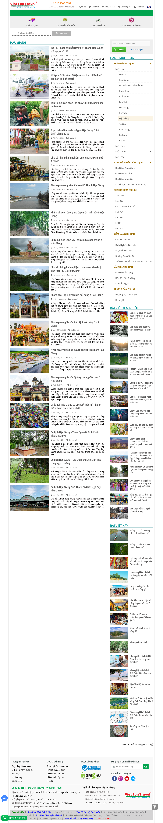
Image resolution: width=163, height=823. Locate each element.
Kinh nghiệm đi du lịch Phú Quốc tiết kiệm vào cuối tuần (140, 673)
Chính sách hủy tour (56, 777)
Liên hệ (50, 781)
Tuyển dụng (17, 777)
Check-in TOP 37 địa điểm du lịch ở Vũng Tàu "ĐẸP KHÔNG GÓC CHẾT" (141, 385)
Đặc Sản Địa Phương (125, 278)
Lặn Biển (119, 200)
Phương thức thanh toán (57, 766)
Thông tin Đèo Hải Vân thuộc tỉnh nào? (140, 546)
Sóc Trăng (124, 107)
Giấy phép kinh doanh (21, 766)
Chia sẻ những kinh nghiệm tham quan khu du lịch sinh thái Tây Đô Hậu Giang (77, 269)
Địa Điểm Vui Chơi (123, 173)
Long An (123, 74)
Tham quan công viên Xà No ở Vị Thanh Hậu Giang (77, 185)
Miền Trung (133, 151)
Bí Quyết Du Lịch (123, 250)
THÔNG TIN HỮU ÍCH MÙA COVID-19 (133, 261)
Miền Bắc (133, 156)
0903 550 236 (113, 795)
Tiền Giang (124, 79)
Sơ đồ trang (17, 781)
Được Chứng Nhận (90, 761)
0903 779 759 (98, 795)
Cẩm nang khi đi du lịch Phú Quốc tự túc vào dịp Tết (141, 715)
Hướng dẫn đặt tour (56, 769)
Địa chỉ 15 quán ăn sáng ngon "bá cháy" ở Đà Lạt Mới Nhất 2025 (141, 315)
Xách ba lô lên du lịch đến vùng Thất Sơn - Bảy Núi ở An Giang (141, 701)
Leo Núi (119, 217)
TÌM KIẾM (61, 33)
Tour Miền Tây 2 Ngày (113, 812)
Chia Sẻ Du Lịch (122, 239)
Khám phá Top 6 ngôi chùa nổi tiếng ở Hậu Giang (77, 295)
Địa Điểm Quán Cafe (125, 167)
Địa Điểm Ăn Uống (124, 272)
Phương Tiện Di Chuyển (126, 294)
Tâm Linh (119, 195)
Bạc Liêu (123, 140)
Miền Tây (133, 68)
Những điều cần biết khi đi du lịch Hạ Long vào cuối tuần (140, 659)
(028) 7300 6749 (101, 791)
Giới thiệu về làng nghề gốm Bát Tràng (140, 510)
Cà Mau (123, 134)
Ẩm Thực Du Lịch (132, 267)
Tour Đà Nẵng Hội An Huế (50, 818)
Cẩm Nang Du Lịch (132, 233)
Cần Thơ (123, 101)
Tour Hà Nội (125, 815)
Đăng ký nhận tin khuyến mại (125, 761)
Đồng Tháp (124, 90)
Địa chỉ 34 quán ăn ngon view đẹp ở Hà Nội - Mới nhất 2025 (141, 399)
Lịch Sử (118, 211)
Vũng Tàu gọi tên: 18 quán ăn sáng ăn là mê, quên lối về (141, 427)
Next (151, 22)
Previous (12, 22)
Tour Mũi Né (31, 818)
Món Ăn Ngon (122, 283)
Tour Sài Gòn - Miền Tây (22, 815)
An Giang (123, 123)
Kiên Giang (124, 129)
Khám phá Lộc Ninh (138, 642)
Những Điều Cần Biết (125, 256)
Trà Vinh (123, 112)
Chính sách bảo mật (55, 773)
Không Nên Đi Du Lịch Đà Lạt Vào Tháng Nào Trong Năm (141, 469)
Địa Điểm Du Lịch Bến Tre (131, 85)
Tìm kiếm (119, 49)
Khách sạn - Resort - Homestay (130, 184)
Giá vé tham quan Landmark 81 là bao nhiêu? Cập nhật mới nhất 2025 (141, 443)
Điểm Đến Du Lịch (132, 63)
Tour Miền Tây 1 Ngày (63, 812)
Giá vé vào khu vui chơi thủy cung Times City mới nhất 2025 (141, 413)
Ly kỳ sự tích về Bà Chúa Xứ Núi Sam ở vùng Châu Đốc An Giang (141, 561)
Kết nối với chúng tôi (121, 773)
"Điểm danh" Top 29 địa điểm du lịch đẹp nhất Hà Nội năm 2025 (141, 343)
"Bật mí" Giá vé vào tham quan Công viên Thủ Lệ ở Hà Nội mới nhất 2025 (141, 371)
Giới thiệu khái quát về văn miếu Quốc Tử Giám (140, 328)
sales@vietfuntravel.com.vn (103, 799)
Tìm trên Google (136, 49)
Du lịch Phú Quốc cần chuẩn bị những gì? (139, 588)
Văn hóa (119, 228)
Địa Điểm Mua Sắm (124, 178)
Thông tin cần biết (20, 761)
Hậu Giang (124, 118)
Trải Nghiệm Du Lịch (132, 189)
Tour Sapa (138, 815)
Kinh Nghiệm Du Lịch (125, 244)
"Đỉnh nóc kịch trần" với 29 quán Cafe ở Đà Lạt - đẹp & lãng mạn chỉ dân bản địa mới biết (141, 457)
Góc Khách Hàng (55, 761)
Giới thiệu (16, 773)
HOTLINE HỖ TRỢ (17, 818)
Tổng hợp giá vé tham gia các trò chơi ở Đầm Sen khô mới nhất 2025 (141, 497)
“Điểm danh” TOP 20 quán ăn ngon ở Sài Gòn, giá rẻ (140, 617)
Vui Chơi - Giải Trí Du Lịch (132, 162)
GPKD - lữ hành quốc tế (22, 769)
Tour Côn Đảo (112, 815)
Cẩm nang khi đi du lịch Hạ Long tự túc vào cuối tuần (141, 575)
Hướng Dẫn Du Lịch (132, 289)
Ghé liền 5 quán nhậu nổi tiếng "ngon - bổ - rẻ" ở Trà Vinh (140, 603)
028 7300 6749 (61, 3)
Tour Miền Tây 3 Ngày (135, 812)
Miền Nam (133, 145)
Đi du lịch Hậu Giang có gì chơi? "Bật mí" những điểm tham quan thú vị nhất (75, 406)
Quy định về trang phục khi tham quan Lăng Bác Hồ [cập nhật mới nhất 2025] (140, 485)
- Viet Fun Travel (50, 806)
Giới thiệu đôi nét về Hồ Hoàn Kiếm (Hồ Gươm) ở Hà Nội (141, 357)
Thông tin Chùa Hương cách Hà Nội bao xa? (140, 532)
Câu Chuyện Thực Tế (124, 206)
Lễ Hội (118, 222)
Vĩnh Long (124, 96)
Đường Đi (119, 300)
